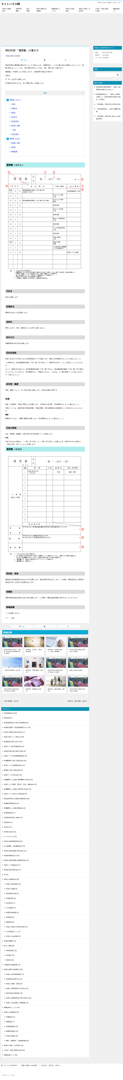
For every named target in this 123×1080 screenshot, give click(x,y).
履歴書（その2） (15, 138)
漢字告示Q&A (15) (10, 832)
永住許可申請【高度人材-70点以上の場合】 (77, 690)
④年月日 (14, 117)
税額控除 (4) (10, 922)
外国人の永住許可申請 (76, 670)
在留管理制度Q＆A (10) (12, 855)
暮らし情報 (29, 10)
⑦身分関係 (15, 134)
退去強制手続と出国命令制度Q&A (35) (16, 798)
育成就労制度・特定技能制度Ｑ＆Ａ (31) (17, 727)
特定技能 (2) (8, 718)
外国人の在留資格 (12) (13, 884)
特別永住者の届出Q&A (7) (12, 870)
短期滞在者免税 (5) (12, 912)
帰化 (13, 618)
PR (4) (6, 874)
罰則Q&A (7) (8, 822)
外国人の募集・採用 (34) (14, 984)
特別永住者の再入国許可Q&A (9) (15, 751)
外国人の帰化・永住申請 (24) (13, 1045)
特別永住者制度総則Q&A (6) (13, 841)
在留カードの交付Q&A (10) (13, 775)
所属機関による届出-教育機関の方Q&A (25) (18, 779)
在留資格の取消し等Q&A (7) (13, 817)
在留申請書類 (18, 10)
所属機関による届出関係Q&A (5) (15, 808)
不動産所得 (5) (11, 898)
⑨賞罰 (13, 147)
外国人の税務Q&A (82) (11, 879)
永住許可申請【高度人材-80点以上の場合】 (77, 650)
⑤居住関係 (15, 121)
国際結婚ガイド (116, 10)
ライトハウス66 (12, 3)
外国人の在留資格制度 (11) (15, 974)
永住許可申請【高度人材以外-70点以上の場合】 (11, 690)
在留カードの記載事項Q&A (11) (14, 765)
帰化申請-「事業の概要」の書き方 (34, 671)
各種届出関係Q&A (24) (11, 803)
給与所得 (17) (10, 903)
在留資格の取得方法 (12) (14, 979)
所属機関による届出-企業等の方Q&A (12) (17, 789)
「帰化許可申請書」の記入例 (12, 670)
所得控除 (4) (10, 917)
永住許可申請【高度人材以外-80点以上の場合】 (55, 671)
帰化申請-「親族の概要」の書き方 (56, 690)
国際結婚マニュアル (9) (12, 1007)
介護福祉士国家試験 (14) (12, 965)
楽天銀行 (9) (10, 955)
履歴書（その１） (15, 100)
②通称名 (14, 108)
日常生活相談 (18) (12, 1036)
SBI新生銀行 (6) (11, 950)
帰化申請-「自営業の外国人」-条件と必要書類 (55, 650)
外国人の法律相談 (70, 10)
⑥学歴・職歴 (15, 125)
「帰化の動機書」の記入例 (11, 701)
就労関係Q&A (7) (9, 813)
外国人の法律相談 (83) (11, 1012)
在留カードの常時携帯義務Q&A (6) (15, 756)
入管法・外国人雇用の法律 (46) (14, 1050)
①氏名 (13, 104)
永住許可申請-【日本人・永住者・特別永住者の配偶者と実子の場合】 (12, 651)
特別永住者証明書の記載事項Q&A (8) (16, 860)
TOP (10, 1065)
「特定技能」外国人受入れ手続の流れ (108, 104)
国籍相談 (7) (10, 1021)
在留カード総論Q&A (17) (12, 865)
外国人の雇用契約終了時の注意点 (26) (18, 998)
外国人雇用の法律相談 (41, 10)
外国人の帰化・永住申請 (84, 10)
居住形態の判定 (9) (12, 893)
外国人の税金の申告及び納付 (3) (17, 927)
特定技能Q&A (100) (10, 713)
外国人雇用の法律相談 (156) (13, 969)
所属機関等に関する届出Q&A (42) (15, 760)
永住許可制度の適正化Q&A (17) (14, 732)
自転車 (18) (10, 960)
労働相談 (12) (10, 1017)
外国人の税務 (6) (11, 889)
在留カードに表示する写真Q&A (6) (15, 794)
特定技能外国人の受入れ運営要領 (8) (16, 722)
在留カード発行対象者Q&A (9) (14, 746)
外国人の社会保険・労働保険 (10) (17, 1003)
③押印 (13, 112)
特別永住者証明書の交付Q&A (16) (15, 851)
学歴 (14, 130)
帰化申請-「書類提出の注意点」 (33, 690)
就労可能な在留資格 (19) (14, 993)
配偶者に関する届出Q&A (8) (13, 770)
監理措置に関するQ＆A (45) (13, 741)
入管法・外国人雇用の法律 (101, 10)
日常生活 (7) (8, 827)
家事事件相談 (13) (12, 1031)
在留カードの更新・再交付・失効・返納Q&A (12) (20, 784)
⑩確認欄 (14, 151)
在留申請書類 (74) (10, 941)
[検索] (107, 75)
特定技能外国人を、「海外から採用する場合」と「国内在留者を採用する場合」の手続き (108, 96)
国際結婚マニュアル (56, 10)
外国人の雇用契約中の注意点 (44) (17, 988)
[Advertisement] (61, 28)
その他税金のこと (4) (13, 931)
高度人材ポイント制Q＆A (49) (14, 737)
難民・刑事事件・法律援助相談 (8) (17, 1040)
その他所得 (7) (11, 908)
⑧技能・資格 (15, 143)
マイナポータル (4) (10, 836)
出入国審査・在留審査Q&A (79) (14, 846)
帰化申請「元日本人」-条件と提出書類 (34, 650)
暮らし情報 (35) (9, 946)
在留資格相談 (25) (12, 1026)
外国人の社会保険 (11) (13, 936)
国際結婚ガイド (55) (10, 1055)
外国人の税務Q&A (6, 10)
